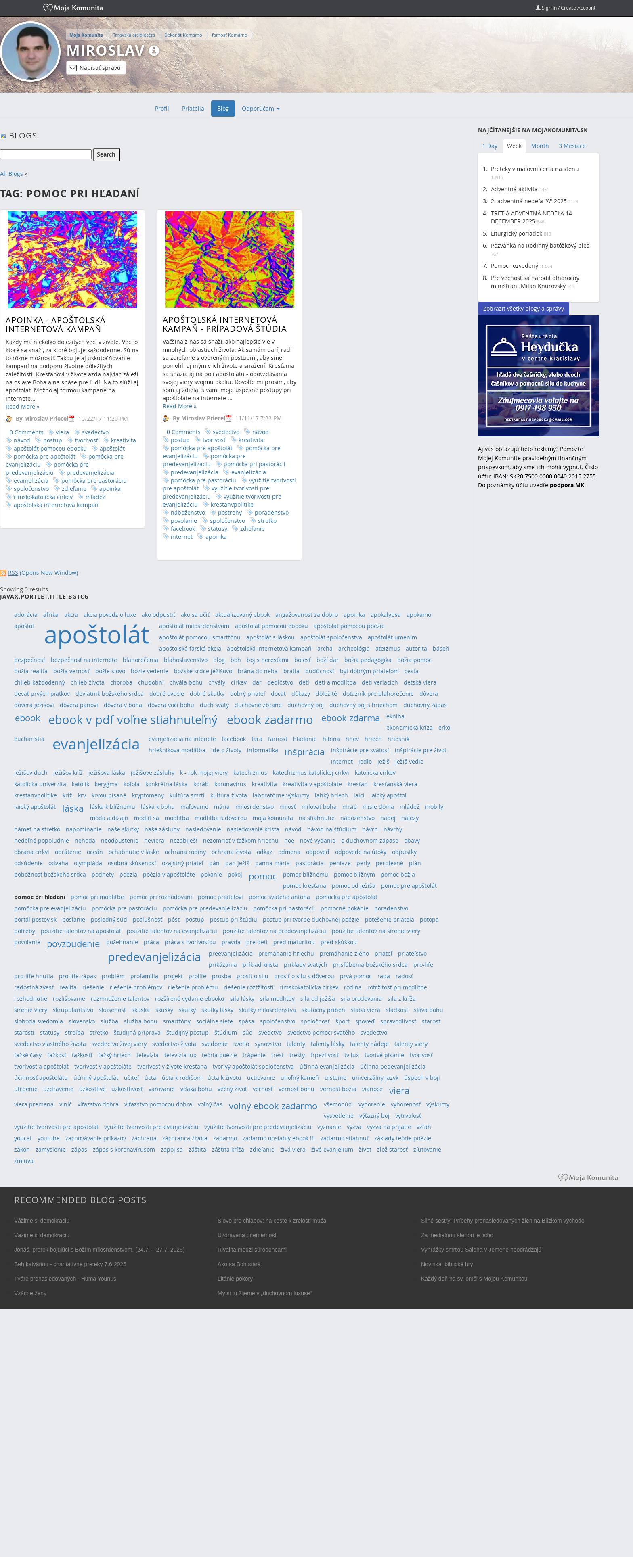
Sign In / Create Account (565, 7)
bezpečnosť (29, 660)
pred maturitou (294, 942)
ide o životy (226, 750)
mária (222, 806)
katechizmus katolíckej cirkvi (311, 772)
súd (248, 1032)
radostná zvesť (34, 987)
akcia (71, 614)
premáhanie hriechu (286, 953)
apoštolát (112, 448)
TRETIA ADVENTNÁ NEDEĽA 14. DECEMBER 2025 (532, 217)
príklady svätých (305, 964)
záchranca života (185, 1138)
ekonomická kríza (409, 727)
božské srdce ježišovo (203, 671)
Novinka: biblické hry (447, 1264)
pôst (174, 919)
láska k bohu (158, 806)
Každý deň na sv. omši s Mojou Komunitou (474, 1278)
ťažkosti (82, 1055)
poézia (128, 874)
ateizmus (387, 648)
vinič (65, 1104)
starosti (24, 1032)
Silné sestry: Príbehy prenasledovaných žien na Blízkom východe (503, 1220)
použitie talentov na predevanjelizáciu (274, 931)
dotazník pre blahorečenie (378, 693)
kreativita (123, 440)
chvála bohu (186, 682)
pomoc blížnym (354, 874)
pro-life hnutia (33, 976)
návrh (370, 829)
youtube (49, 1138)
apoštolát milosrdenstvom (194, 626)
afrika (51, 614)
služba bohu (140, 1021)
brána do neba (258, 671)
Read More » (23, 406)
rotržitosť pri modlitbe (397, 987)
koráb (201, 784)
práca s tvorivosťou (190, 942)
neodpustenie (119, 840)
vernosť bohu (296, 1089)
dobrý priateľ (247, 693)
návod (22, 440)
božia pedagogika (368, 660)
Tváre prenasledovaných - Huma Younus (65, 1278)
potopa (429, 919)
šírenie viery (30, 1010)
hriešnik (398, 739)
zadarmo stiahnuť (345, 1138)
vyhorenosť (406, 1104)
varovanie (162, 1089)
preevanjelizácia (231, 953)
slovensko (82, 1021)
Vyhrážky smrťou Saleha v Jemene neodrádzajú (481, 1249)
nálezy (410, 818)
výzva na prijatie (389, 1127)
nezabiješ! (183, 840)
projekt (173, 976)
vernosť (263, 1089)
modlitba (177, 818)
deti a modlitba (335, 682)
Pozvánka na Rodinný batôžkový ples (540, 245)
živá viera (293, 1149)
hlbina (331, 739)
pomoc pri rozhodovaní (161, 897)
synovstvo (268, 1044)
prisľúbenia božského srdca (370, 964)
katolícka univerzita (40, 784)
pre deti (257, 942)
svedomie (215, 1044)
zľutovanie (427, 1149)
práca (151, 942)
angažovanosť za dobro (306, 614)
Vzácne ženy (30, 1293)
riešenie (93, 987)
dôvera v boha (123, 705)
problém (113, 976)
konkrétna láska (166, 784)
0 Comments (27, 432)
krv (82, 795)
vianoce (372, 1089)
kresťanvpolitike (35, 795)
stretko (247, 520)
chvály (216, 682)
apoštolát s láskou (270, 637)
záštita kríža (228, 1149)
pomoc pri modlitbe (97, 897)
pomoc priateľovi (220, 897)
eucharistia (29, 739)
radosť (404, 976)
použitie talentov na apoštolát (81, 931)
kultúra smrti (187, 795)
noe (289, 840)
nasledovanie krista (253, 829)
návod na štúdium (331, 829)
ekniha (395, 716)
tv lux (351, 1055)
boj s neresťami (268, 660)
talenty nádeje (369, 1044)
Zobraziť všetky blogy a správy (523, 308)
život (365, 1149)
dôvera (428, 693)
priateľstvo (412, 953)
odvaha (58, 863)
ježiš (383, 761)
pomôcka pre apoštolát (44, 456)
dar (257, 682)
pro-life (423, 964)
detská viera (420, 682)
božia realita (31, 671)
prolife (197, 976)
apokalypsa (386, 614)
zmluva (24, 1161)
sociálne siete (214, 1021)
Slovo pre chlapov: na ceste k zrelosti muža (272, 1220)
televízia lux (180, 1055)
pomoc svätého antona (279, 897)
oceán (95, 852)
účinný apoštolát (95, 1077)
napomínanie (84, 829)
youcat (23, 1138)
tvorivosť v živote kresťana (172, 1066)
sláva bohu (428, 1010)
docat (278, 693)
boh (236, 660)
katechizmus (250, 772)
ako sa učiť (195, 614)
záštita (197, 1149)
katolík (80, 784)
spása (246, 1021)
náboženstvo (168, 512)
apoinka (110, 489)
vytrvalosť (408, 1115)
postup (52, 440)
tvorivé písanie (384, 1055)
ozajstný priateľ (182, 863)
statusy (197, 528)
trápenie (254, 1055)
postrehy (210, 512)
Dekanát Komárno (183, 35)
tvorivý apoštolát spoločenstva (253, 1066)
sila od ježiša (317, 998)
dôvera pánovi (79, 705)
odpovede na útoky (360, 852)
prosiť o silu (252, 976)
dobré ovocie (166, 693)
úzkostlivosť (127, 1089)
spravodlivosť (398, 1021)
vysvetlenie (339, 1115)
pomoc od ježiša (353, 885)
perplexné (389, 863)
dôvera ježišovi (34, 705)
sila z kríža (402, 998)
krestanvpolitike (212, 504)
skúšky (164, 1010)
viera (62, 432)
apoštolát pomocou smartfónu (200, 637)
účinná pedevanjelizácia (392, 1066)
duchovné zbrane (258, 705)
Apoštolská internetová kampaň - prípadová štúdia (205, 324)
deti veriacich (380, 682)
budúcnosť (319, 671)
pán (214, 863)
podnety (103, 874)
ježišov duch (31, 772)
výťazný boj (374, 1115)
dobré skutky (207, 693)
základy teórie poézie (402, 1138)
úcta (150, 1077)
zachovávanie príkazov (95, 1138)
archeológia (354, 648)
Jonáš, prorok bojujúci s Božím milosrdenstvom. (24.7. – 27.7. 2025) (99, 1249)
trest (277, 1055)
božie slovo (110, 671)
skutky (187, 1010)
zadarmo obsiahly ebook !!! (279, 1138)
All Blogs (11, 173)
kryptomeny (148, 795)
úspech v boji (422, 1077)
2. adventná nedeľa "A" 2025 (529, 201)
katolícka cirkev (375, 772)
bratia (291, 671)
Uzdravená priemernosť (247, 1235)
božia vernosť (71, 671)
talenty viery (411, 1044)
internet (161, 537)
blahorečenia (140, 660)
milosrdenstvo (254, 806)
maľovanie (194, 806)
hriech (373, 739)
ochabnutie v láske (134, 852)
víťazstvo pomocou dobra (158, 1104)
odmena (289, 852)
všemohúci (338, 1104)
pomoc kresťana (304, 885)
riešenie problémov (136, 987)
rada (383, 976)
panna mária (272, 863)
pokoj (235, 874)
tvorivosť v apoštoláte (103, 1066)
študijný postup (187, 1032)
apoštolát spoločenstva (331, 637)
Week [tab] (514, 146)
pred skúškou (339, 942)
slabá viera (365, 1010)
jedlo (365, 761)
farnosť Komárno (229, 35)
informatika (262, 750)
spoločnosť (315, 1021)
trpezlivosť (324, 1055)
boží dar (327, 660)
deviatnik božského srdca (109, 693)
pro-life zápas (77, 976)
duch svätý (214, 705)
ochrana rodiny (185, 852)
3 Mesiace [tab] (572, 146)
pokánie (211, 874)
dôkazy (300, 693)
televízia (147, 1055)
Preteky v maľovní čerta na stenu (535, 169)
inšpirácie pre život (420, 750)
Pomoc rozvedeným (517, 265)
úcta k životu (224, 1077)
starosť (431, 1021)
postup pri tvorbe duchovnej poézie (311, 919)
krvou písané (109, 795)
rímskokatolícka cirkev (43, 497)
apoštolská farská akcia (190, 648)
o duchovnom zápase (369, 840)
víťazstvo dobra (98, 1104)
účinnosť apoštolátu (41, 1077)
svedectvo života (174, 1044)
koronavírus (230, 784)
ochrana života (231, 852)
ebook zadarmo (270, 719)
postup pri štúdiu (233, 919)
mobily (434, 806)
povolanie (164, 520)
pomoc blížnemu (305, 874)
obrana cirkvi (31, 852)
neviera (154, 840)
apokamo (419, 614)
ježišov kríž (68, 772)
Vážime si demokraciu (41, 1220)
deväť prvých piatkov (42, 693)
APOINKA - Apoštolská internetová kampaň (56, 324)
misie (349, 806)
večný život (232, 1089)
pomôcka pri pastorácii (234, 464)
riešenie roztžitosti (249, 987)
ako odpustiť (158, 614)
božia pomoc (414, 660)
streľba (74, 1032)
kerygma (106, 784)
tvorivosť (86, 440)
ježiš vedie (409, 761)
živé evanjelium (332, 1149)
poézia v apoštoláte (169, 874)
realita (68, 987)
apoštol (24, 626)
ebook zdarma (350, 718)
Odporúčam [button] (261, 108)
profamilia (144, 976)
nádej (388, 818)
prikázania (223, 964)
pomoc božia (398, 874)
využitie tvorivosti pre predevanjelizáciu (258, 1127)
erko (444, 727)
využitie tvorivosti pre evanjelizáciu (151, 1127)
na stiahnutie (317, 818)
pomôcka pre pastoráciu (94, 480)
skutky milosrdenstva (267, 1010)
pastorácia (310, 863)
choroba (121, 682)
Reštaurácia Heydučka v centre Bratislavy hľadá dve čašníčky (538, 375)
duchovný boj (305, 705)
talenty (296, 1044)
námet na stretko (37, 829)
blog (219, 660)
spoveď (365, 1021)
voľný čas (210, 1104)
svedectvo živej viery (119, 1044)
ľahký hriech (331, 795)
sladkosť (397, 1010)
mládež (95, 497)
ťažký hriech (114, 1055)
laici (359, 795)
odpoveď (317, 852)
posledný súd (109, 919)
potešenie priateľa (389, 919)
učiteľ (131, 1077)
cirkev (239, 682)
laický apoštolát (35, 806)
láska (73, 808)
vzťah (424, 1127)
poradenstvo (251, 512)
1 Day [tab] (489, 146)
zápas (79, 1149)
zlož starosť (392, 1149)
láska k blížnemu (112, 806)
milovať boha (319, 806)
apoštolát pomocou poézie (349, 626)
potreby (24, 931)
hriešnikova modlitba (177, 750)
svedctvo (270, 1032)
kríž (67, 795)
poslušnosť (147, 919)
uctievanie (261, 1077)
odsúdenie (28, 863)
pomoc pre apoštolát (409, 885)
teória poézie (219, 1055)
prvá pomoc (356, 976)
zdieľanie (74, 489)
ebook (27, 718)
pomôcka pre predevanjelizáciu (47, 468)
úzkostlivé (92, 1089)
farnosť (277, 739)
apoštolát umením (392, 637)
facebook (163, 528)
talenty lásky (327, 1044)
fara (257, 739)
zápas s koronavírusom (124, 1149)
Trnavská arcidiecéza (134, 35)
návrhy (393, 829)
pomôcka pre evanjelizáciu (50, 908)
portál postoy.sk (35, 919)
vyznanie (329, 1127)
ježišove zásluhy (152, 772)
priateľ (383, 953)
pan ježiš (237, 863)
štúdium (225, 1032)
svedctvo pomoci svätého (321, 1032)
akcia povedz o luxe (110, 614)
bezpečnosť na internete (84, 660)
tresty (297, 1055)
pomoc (263, 876)
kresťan (358, 784)
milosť (287, 806)
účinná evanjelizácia (327, 1066)
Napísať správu (95, 68)
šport (342, 1021)
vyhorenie (371, 1104)
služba (109, 1021)
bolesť (302, 660)
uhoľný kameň (300, 1077)
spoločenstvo (31, 489)
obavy (412, 840)
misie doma (378, 806)
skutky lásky (217, 1010)
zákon (22, 1149)
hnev (352, 739)
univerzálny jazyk (375, 1077)
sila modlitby (277, 998)
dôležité (326, 693)
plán (415, 863)
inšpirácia (305, 752)
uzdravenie (58, 1089)
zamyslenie (51, 1149)
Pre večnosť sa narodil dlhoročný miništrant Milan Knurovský (535, 282)
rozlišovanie (69, 998)
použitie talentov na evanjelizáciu (172, 931)
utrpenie (26, 1089)
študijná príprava (137, 1032)
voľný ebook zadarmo (273, 1106)
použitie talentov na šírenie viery (376, 931)
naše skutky (123, 829)
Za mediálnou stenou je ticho (457, 1235)
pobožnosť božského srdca (50, 874)
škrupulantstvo (73, 1010)
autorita (416, 648)
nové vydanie (317, 840)
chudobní (151, 682)
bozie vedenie (149, 671)
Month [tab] (540, 146)
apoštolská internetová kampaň (56, 505)
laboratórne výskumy (281, 795)
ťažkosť (56, 1055)
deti (304, 682)
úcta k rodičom (182, 1077)
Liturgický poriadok (516, 233)
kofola (132, 784)
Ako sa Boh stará (239, 1264)
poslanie (73, 919)
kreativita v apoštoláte (312, 784)
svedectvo (95, 432)
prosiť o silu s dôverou (304, 976)
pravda (231, 942)
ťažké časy (28, 1055)
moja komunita (273, 818)
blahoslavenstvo (186, 660)
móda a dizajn (109, 818)
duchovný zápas (425, 705)
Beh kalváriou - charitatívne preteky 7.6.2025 (70, 1264)
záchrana (144, 1138)
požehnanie (122, 942)
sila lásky (242, 998)
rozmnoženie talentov (120, 998)
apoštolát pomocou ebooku (50, 448)
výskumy (437, 1104)
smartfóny (177, 1021)
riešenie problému (193, 987)
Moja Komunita (86, 35)
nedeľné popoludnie (41, 840)
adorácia (26, 614)
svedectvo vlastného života (50, 1044)
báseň (441, 648)
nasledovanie (203, 829)
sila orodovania (361, 998)
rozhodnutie (30, 998)
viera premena (34, 1104)
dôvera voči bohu (171, 705)
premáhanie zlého (344, 953)
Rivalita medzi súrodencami (252, 1249)
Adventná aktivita (514, 189)
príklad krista (260, 964)
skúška (141, 1010)
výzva (354, 1127)
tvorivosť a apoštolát (41, 1066)
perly (363, 863)
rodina (353, 987)
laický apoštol (388, 795)
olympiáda (88, 863)
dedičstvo (280, 682)
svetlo (241, 1044)
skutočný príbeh (323, 1010)
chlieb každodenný (39, 682)
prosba (221, 976)
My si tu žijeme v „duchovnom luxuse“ (265, 1293)
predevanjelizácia (90, 472)
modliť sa (146, 818)
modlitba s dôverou (221, 818)
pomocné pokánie (345, 908)
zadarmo (225, 1138)
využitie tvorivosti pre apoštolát (56, 1127)
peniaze (340, 863)
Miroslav (105, 50)
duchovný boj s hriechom (363, 705)
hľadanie (305, 739)
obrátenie (68, 852)
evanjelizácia (31, 480)
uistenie (335, 1077)
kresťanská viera (395, 784)
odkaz (264, 852)
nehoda (85, 840)
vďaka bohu (196, 1089)
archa (325, 648)
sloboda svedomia (38, 1021)
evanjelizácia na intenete (182, 739)
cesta (412, 671)
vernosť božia (338, 1089)
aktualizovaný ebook (242, 614)
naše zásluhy (162, 829)
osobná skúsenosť (132, 863)
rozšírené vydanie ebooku (189, 998)
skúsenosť (112, 1010)
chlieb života (88, 682)
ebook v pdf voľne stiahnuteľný (133, 719)
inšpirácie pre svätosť (360, 750)
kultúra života (228, 795)
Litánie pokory (235, 1278)
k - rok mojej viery (204, 772)
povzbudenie (73, 944)
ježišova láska (106, 772)
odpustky (404, 852)
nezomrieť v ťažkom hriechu (241, 840)
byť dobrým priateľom (369, 671)
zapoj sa (172, 1149)
